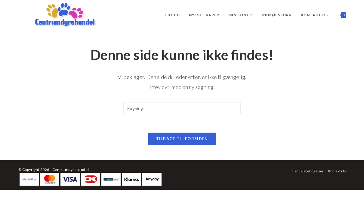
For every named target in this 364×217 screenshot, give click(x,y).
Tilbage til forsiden (182, 138)
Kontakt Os (337, 171)
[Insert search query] (182, 108)
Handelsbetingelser (308, 171)
